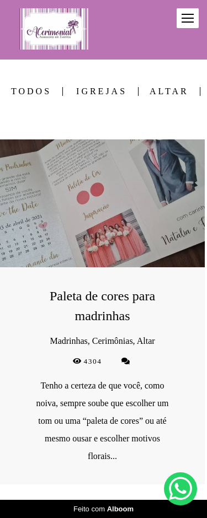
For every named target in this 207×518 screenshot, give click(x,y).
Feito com (103, 509)
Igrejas (101, 91)
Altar (169, 91)
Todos (31, 91)
